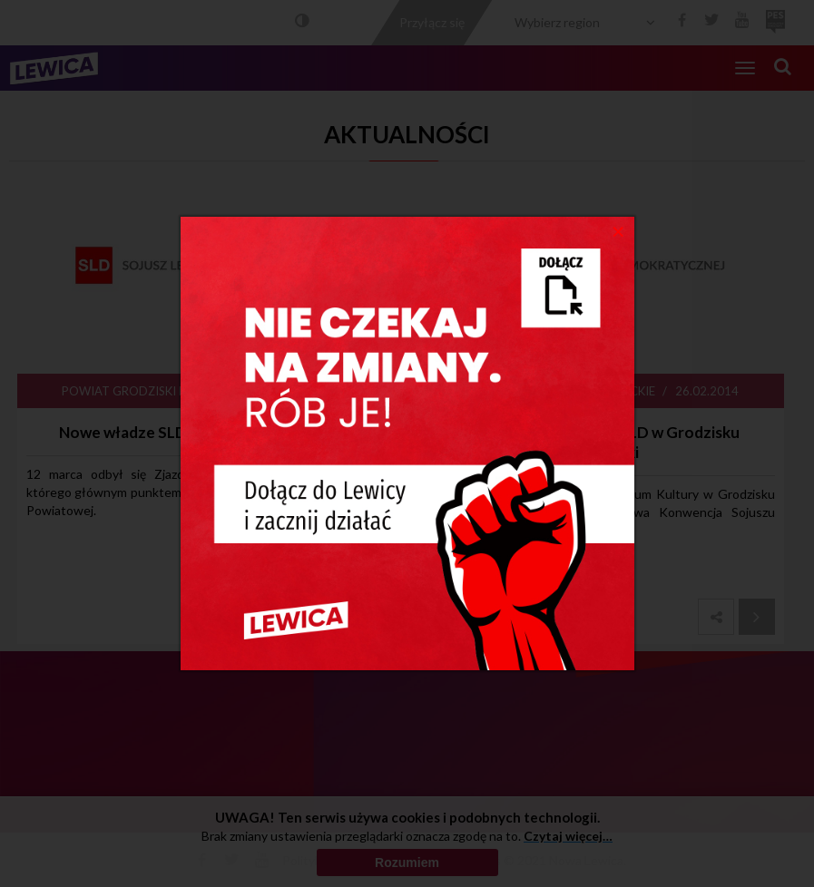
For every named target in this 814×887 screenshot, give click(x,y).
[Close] (618, 230)
